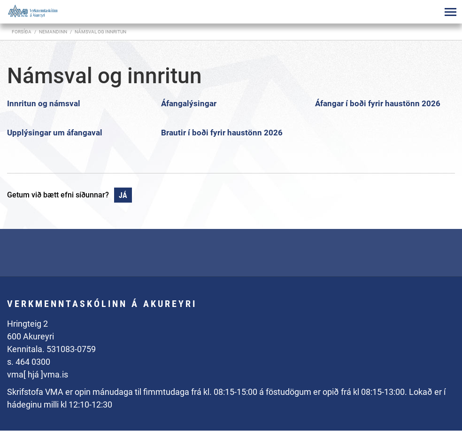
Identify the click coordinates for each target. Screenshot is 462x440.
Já (123, 195)
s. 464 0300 (28, 362)
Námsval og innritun (100, 31)
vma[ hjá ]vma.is (37, 374)
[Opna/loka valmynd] (450, 12)
